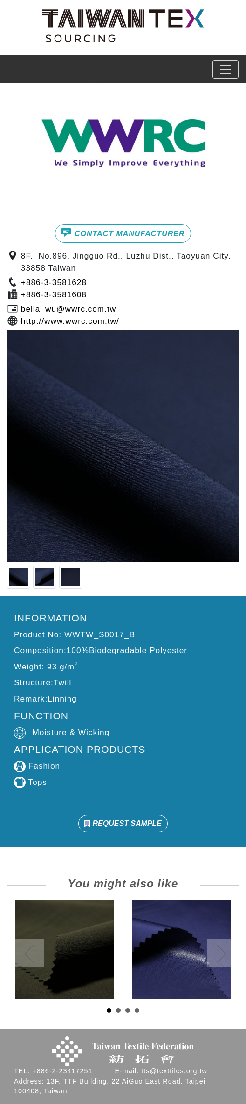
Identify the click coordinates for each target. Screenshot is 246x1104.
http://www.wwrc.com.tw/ (70, 321)
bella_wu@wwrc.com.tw (68, 308)
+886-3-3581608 (54, 294)
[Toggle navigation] (225, 69)
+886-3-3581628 (54, 282)
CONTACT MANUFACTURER (122, 232)
